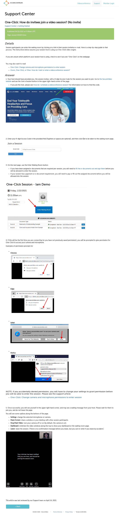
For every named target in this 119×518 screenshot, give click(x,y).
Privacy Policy (69, 512)
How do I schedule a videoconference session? (51, 85)
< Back (17, 506)
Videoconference (83, 3)
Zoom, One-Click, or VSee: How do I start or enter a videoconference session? (40, 70)
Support (97, 3)
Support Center (10, 26)
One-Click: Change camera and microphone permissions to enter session (37, 67)
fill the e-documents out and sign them (90, 169)
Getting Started (24, 26)
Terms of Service (57, 512)
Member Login (108, 3)
